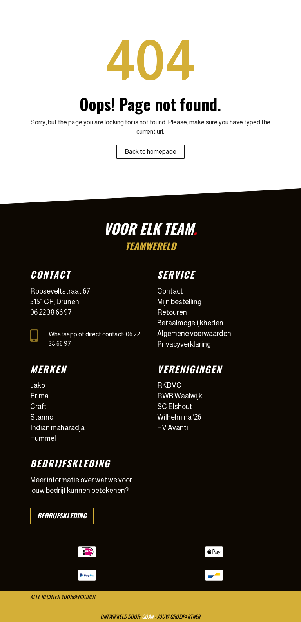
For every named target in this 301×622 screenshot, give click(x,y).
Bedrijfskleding (62, 515)
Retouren (172, 312)
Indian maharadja (57, 428)
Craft (38, 406)
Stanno (41, 417)
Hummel (43, 438)
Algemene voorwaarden (194, 333)
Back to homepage (150, 151)
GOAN (147, 616)
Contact (170, 291)
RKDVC (169, 385)
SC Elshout (174, 406)
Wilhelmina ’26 (179, 417)
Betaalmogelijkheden (190, 323)
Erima (39, 396)
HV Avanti (172, 428)
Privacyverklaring (184, 344)
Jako (37, 385)
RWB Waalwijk (179, 396)
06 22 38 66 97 (51, 312)
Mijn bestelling (179, 302)
